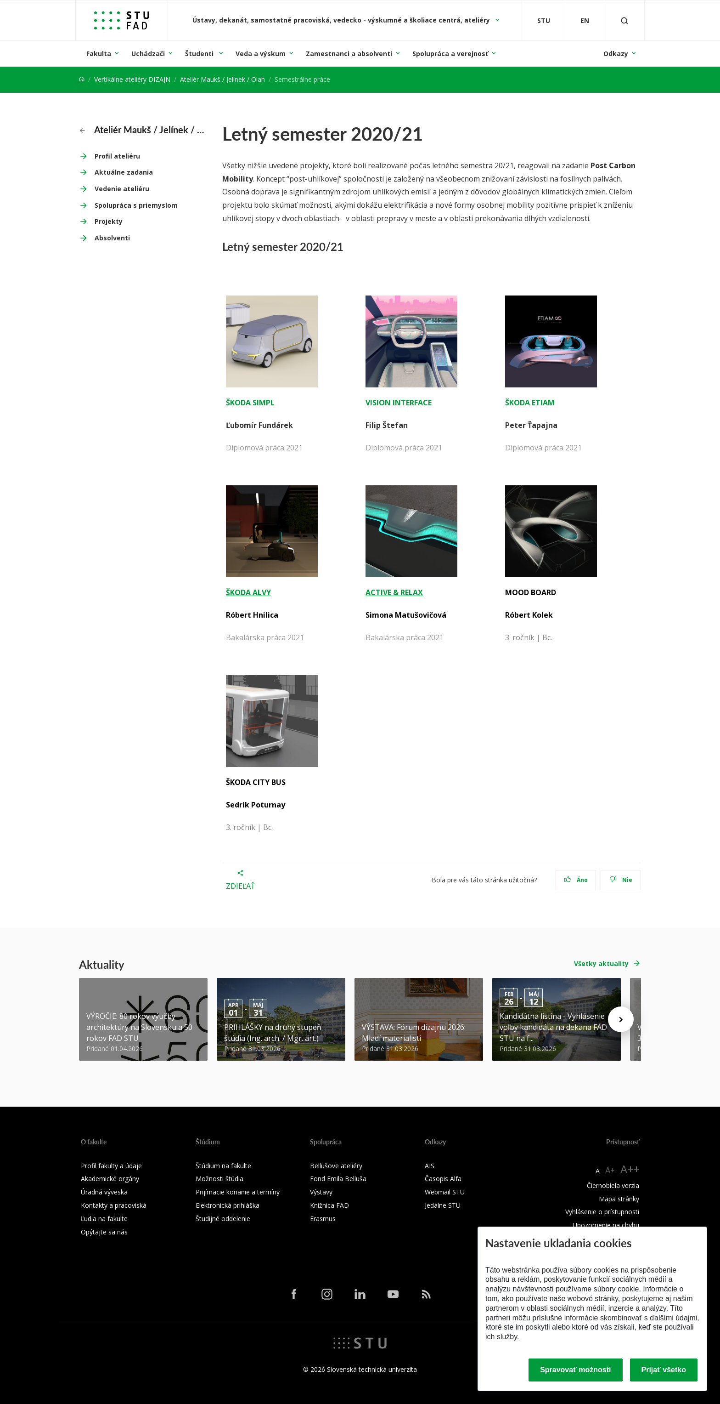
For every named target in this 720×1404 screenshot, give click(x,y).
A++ (629, 1169)
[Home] (81, 79)
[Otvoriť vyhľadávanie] (624, 20)
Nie (621, 880)
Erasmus (323, 1218)
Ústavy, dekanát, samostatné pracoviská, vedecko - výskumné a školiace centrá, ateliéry (342, 20)
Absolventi (112, 237)
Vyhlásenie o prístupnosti (602, 1211)
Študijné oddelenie (223, 1218)
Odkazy (615, 53)
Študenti (200, 53)
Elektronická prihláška (227, 1205)
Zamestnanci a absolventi (349, 53)
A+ (610, 1170)
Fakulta (98, 53)
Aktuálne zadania (124, 172)
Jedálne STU (443, 1205)
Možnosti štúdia (219, 1178)
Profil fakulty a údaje (111, 1165)
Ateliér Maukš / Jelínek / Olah (222, 79)
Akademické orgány (110, 1178)
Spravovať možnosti (575, 1370)
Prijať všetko (663, 1370)
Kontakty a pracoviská (113, 1205)
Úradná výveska (104, 1192)
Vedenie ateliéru (122, 188)
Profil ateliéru (117, 156)
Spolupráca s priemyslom (136, 205)
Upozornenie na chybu (606, 1225)
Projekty (109, 221)
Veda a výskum (261, 53)
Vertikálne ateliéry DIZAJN (132, 79)
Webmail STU (445, 1192)
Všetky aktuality (601, 963)
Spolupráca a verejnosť (450, 53)
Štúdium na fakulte (223, 1165)
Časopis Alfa (443, 1178)
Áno (576, 880)
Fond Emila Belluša (338, 1178)
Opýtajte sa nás (104, 1232)
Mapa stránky (619, 1198)
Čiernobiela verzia (613, 1185)
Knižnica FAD (329, 1205)
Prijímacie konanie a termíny (238, 1192)
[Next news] (621, 1019)
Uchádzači (148, 53)
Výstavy (321, 1192)
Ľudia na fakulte (104, 1218)
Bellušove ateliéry (336, 1165)
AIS (429, 1165)
